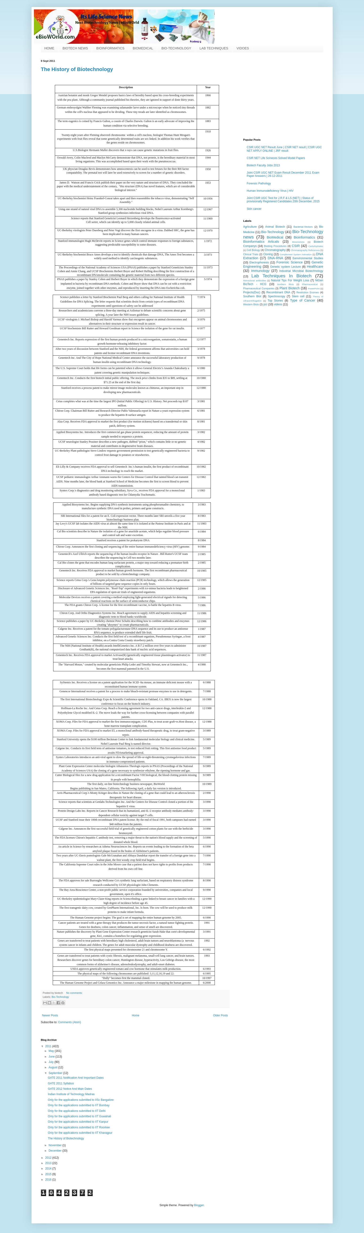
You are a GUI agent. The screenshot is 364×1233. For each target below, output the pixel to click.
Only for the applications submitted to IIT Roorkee (79, 1127)
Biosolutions (298, 242)
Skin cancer (254, 209)
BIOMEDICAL (143, 48)
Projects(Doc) (251, 292)
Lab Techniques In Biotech (281, 275)
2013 (48, 1163)
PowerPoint (314, 288)
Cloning (268, 254)
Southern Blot (252, 296)
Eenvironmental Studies (308, 258)
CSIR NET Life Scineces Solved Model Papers (276, 158)
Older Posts (220, 1015)
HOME (49, 48)
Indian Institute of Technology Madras (71, 1094)
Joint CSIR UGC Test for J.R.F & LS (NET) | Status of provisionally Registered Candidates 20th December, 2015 (283, 199)
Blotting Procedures (275, 246)
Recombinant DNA (278, 292)
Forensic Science (289, 262)
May (51, 1051)
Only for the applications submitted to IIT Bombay (78, 1105)
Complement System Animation (296, 254)
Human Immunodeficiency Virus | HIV (270, 190)
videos (278, 304)
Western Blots (251, 304)
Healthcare (315, 266)
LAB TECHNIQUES (214, 48)
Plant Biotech (290, 288)
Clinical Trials (250, 254)
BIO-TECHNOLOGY (176, 48)
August (53, 1067)
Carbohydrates (315, 246)
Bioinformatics (304, 237)
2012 (48, 1157)
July (51, 1062)
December (55, 1150)
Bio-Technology (60, 996)
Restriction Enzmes (307, 292)
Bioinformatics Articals (261, 241)
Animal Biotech (275, 226)
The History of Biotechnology (77, 69)
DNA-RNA (275, 258)
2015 (48, 1174)
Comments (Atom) (69, 1022)
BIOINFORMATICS (110, 48)
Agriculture (250, 226)
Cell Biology (253, 250)
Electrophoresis (259, 262)
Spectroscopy (276, 296)
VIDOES (242, 48)
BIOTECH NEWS (75, 48)
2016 (48, 1179)
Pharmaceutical (310, 284)
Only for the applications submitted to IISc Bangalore (81, 1100)
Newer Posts (50, 1015)
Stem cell (298, 296)
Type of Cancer (302, 300)
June (51, 1056)
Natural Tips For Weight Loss (290, 280)
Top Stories (275, 300)
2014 (48, 1168)
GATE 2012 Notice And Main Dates (70, 1088)
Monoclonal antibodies (254, 280)
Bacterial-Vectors (303, 226)
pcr (266, 304)
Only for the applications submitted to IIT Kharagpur (80, 1132)
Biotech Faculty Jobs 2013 (263, 165)
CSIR (296, 246)
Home (135, 1015)
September (55, 1073)
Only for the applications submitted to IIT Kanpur (78, 1121)
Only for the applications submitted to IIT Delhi (76, 1111)
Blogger (199, 1205)
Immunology (260, 271)
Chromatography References (305, 250)
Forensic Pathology (259, 183)
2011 (48, 1046)
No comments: (74, 992)
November (55, 1145)
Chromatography (275, 250)
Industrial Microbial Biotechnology (301, 271)
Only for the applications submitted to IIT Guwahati (79, 1116)
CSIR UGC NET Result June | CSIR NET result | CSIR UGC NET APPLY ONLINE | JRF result (284, 149)
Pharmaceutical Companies (259, 288)
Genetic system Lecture (285, 266)
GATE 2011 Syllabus (61, 1083)
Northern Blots (285, 284)
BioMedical (275, 237)
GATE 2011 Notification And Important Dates (76, 1077)
